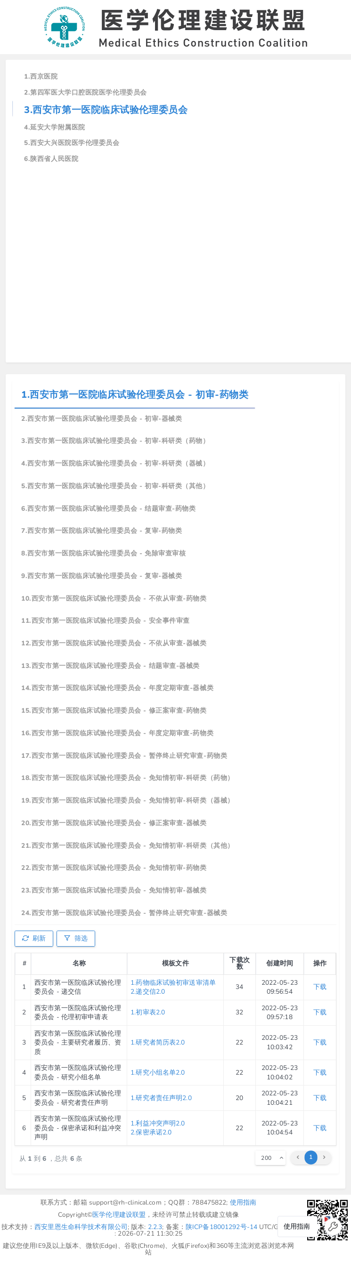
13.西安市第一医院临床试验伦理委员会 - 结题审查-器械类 (110, 665)
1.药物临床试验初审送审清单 (173, 982)
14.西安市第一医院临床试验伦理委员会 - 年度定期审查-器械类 (117, 687)
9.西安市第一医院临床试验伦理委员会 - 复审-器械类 (101, 575)
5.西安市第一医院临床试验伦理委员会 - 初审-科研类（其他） (115, 486)
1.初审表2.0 (148, 1012)
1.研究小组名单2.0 (158, 1072)
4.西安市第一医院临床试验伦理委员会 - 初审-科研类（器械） (115, 463)
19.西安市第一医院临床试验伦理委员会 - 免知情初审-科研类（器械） (127, 800)
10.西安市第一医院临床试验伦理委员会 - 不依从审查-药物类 (113, 598)
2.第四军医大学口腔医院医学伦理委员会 (85, 92)
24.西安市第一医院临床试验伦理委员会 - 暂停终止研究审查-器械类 (124, 912)
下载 (320, 986)
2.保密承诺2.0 (151, 1132)
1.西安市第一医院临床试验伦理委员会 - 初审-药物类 (134, 394)
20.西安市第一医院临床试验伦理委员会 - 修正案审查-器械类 (113, 823)
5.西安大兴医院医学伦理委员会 (71, 142)
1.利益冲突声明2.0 (158, 1123)
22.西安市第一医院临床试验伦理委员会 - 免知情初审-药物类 (113, 867)
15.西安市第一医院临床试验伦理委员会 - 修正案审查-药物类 (113, 710)
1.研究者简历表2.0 (158, 1042)
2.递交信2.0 (148, 991)
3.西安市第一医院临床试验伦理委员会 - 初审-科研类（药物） (115, 440)
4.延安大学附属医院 (54, 127)
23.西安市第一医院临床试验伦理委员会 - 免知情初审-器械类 (113, 890)
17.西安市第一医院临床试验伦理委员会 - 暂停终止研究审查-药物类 (124, 755)
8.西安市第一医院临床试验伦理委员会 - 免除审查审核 (103, 553)
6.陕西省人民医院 (51, 158)
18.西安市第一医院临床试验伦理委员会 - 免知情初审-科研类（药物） (127, 777)
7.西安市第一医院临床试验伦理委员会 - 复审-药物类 (101, 530)
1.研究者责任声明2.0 (161, 1097)
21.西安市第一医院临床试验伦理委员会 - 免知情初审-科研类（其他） (127, 845)
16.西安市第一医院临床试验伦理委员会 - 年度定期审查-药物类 (117, 733)
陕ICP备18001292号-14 (221, 1226)
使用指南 (243, 1202)
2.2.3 (155, 1226)
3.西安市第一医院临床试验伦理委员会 (106, 110)
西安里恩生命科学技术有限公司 (81, 1226)
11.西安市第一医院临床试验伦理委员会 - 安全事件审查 (105, 620)
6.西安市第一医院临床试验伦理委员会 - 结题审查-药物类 (108, 508)
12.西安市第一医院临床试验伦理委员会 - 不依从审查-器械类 (113, 643)
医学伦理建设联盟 (119, 1214)
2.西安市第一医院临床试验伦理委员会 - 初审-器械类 (101, 418)
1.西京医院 (40, 76)
